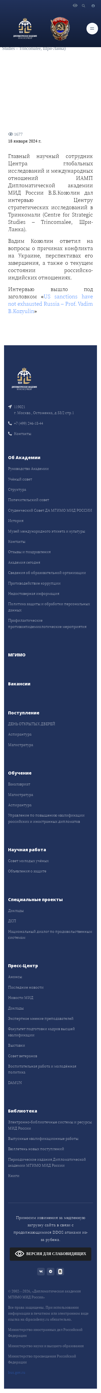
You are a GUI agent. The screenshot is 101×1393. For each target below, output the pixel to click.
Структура (17, 489)
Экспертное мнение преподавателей (41, 1018)
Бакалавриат (19, 784)
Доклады (16, 910)
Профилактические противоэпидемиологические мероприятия (47, 623)
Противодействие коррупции (34, 583)
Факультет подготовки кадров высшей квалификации (41, 1031)
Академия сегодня (24, 562)
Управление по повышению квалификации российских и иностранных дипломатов (46, 818)
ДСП (12, 921)
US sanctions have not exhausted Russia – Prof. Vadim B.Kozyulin (50, 304)
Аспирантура (20, 734)
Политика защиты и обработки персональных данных (49, 606)
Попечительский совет (28, 499)
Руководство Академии (28, 468)
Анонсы (15, 976)
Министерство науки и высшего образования (46, 1346)
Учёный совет (20, 479)
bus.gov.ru (16, 1372)
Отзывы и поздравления (29, 551)
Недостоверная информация (33, 593)
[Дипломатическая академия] (25, 28)
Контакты (19, 433)
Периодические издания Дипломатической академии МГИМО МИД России (47, 1162)
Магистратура (20, 744)
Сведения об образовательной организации (47, 572)
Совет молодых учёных (28, 860)
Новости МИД (20, 997)
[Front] (24, 378)
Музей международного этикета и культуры (46, 531)
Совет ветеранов (22, 1056)
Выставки (16, 1045)
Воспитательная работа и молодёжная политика (42, 1069)
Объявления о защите (27, 871)
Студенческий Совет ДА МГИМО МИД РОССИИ (50, 510)
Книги (13, 1175)
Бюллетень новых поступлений (36, 1149)
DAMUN (15, 1082)
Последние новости (26, 987)
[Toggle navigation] (92, 28)
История (15, 520)
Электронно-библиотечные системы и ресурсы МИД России (50, 1125)
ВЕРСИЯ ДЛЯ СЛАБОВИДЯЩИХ (50, 1253)
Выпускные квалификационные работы (43, 1138)
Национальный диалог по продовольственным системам (50, 934)
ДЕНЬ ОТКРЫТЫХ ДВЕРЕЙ (31, 724)
